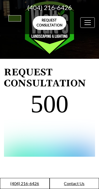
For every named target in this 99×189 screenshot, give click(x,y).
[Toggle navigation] (87, 22)
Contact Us (74, 183)
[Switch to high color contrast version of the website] (14, 18)
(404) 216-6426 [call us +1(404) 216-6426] (49, 7)
